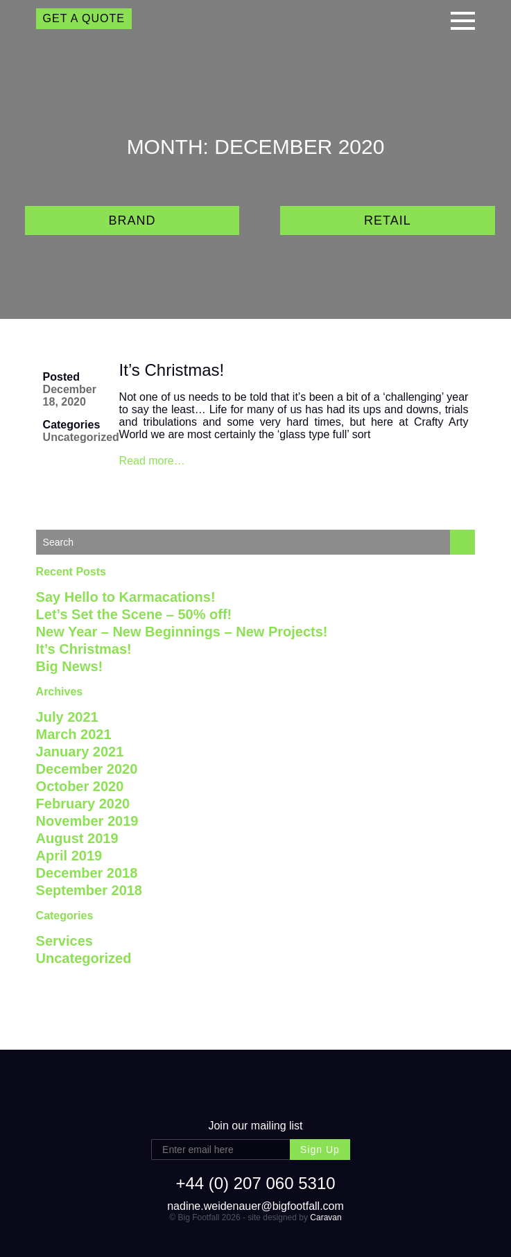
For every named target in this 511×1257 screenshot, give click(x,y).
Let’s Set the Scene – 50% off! (134, 614)
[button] (463, 19)
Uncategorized (81, 437)
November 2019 (87, 821)
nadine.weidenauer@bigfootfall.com (255, 1206)
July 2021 (67, 717)
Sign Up (320, 1149)
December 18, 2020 (69, 395)
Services (64, 940)
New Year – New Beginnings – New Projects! (182, 631)
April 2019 (69, 855)
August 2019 (77, 838)
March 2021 (74, 734)
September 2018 (89, 890)
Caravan (325, 1217)
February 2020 (83, 803)
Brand (131, 220)
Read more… (152, 461)
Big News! (69, 666)
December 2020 (87, 769)
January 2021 (80, 751)
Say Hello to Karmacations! (126, 597)
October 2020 (80, 786)
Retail (387, 220)
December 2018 (87, 873)
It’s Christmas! (172, 370)
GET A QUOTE (84, 18)
